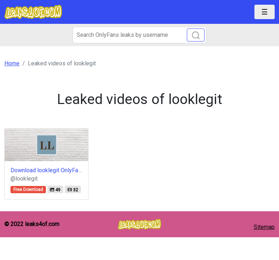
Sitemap (264, 227)
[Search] (139, 35)
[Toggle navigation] (264, 12)
